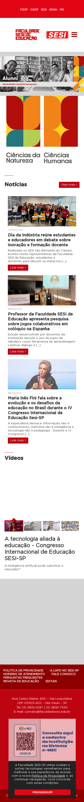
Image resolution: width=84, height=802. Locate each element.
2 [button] (35, 168)
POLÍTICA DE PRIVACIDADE (23, 670)
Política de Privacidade (48, 775)
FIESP (24, 9)
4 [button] (44, 168)
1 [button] (31, 168)
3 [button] (40, 168)
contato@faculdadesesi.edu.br (47, 711)
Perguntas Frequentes (23, 677)
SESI (44, 9)
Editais (51, 681)
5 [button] (49, 168)
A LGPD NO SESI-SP (64, 670)
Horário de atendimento (24, 674)
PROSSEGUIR (43, 792)
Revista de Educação (21, 681)
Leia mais (18, 267)
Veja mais (69, 184)
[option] (42, 74)
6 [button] (53, 168)
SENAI (53, 9)
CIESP (34, 9)
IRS (62, 9)
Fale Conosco (64, 674)
